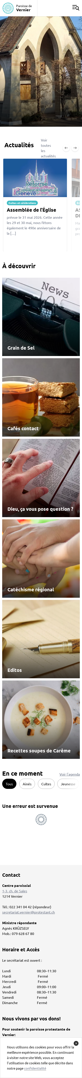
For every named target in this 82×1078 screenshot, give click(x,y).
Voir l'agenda (69, 774)
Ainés (27, 784)
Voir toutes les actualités (48, 148)
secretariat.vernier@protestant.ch (28, 912)
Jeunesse (68, 784)
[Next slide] (75, 147)
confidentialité (35, 1068)
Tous (9, 784)
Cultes (46, 784)
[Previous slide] (66, 147)
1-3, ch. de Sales (14, 891)
